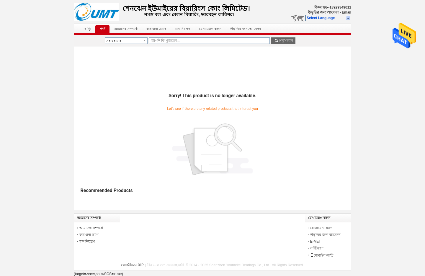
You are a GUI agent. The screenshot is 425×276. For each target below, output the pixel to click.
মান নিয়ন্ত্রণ (182, 29)
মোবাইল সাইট (322, 255)
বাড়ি (87, 29)
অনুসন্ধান (285, 40)
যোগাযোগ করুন (210, 29)
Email (346, 12)
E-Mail (315, 241)
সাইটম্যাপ (316, 248)
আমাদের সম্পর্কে (126, 29)
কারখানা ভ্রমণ (156, 29)
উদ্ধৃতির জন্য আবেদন (323, 12)
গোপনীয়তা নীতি (132, 265)
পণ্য (102, 29)
